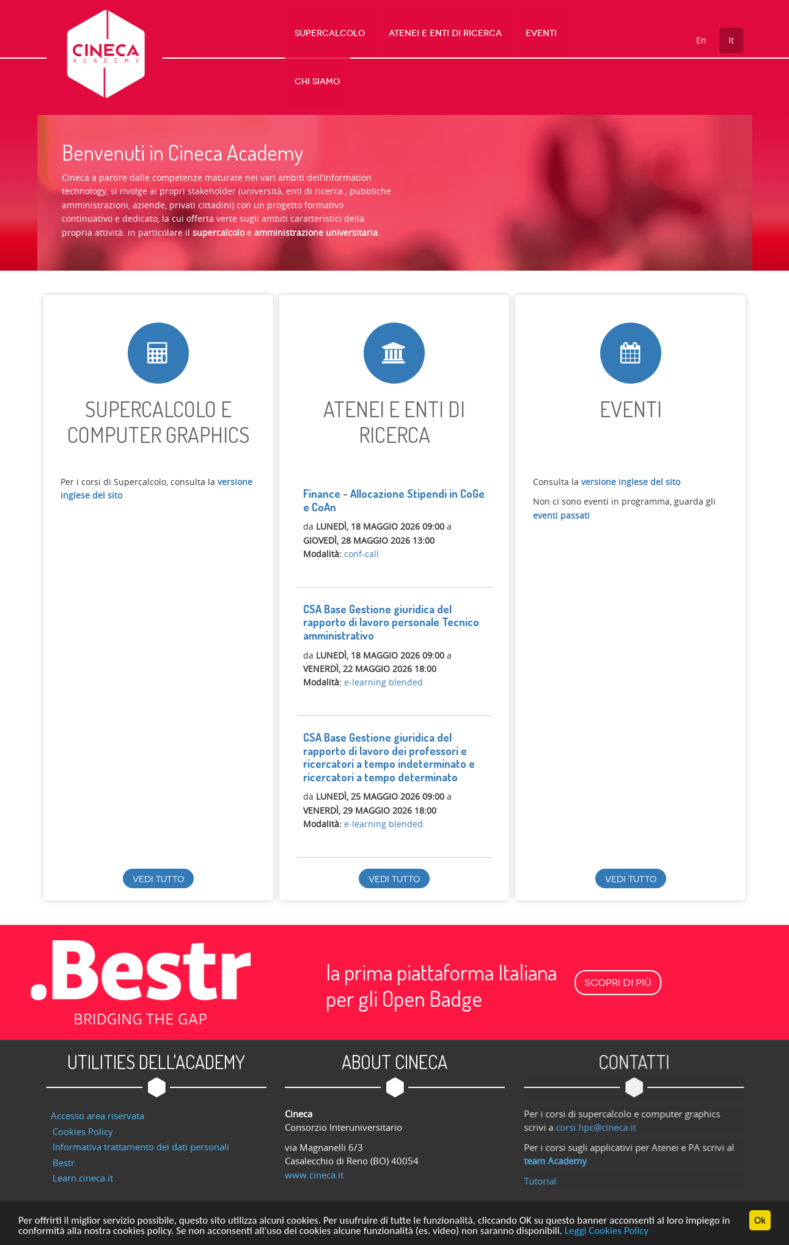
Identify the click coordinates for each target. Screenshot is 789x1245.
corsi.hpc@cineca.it (602, 1120)
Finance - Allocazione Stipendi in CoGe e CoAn (394, 493)
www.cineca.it (314, 1167)
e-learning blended (383, 675)
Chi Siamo (592, 33)
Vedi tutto (158, 872)
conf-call (361, 546)
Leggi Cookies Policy (606, 1231)
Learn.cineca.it (83, 1170)
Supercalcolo (341, 33)
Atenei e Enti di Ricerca (449, 33)
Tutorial (546, 1173)
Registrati (322, 560)
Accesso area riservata (97, 1108)
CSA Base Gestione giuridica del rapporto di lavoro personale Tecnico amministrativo (391, 615)
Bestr (64, 1155)
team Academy (561, 1153)
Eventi (538, 33)
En (701, 40)
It (731, 40)
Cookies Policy (83, 1124)
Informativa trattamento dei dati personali (141, 1139)
